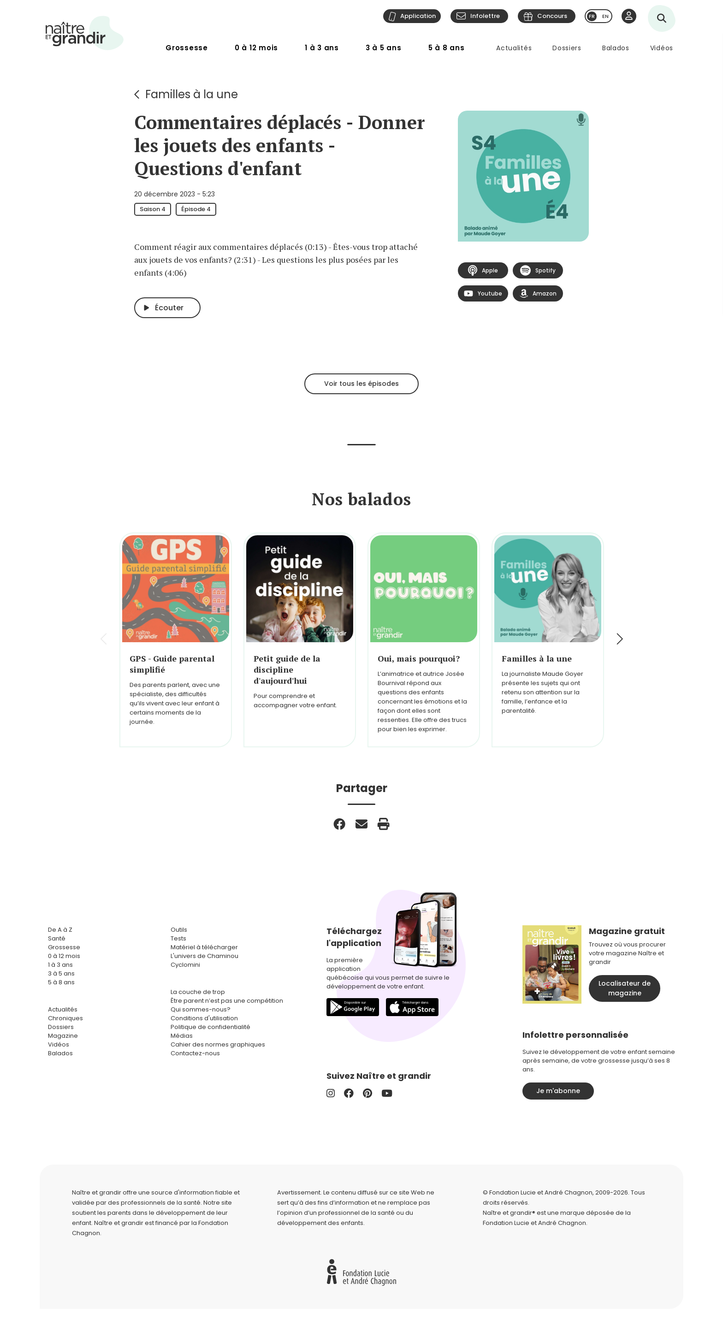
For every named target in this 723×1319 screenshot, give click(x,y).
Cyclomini (185, 964)
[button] (619, 640)
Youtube (483, 294)
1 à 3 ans (322, 48)
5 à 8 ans (446, 48)
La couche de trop (198, 992)
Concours (552, 16)
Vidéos (661, 48)
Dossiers (566, 48)
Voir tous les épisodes (361, 383)
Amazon (538, 293)
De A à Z (60, 929)
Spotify (538, 270)
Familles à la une (191, 94)
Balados (615, 48)
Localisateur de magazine (625, 988)
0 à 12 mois (256, 48)
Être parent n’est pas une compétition (227, 1000)
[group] (175, 639)
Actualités (514, 48)
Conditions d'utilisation (204, 1018)
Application (418, 16)
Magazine (63, 1035)
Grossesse (187, 48)
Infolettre (485, 16)
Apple (483, 270)
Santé (56, 938)
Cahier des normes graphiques (218, 1044)
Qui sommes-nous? (201, 1009)
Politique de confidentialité (210, 1027)
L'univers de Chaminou (204, 956)
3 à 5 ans (384, 48)
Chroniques (65, 1018)
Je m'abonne (558, 1090)
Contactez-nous (195, 1053)
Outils (179, 929)
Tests (178, 938)
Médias (182, 1035)
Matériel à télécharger (204, 947)
